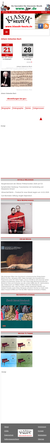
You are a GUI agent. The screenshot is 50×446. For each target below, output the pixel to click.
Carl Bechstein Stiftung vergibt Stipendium (16, 196)
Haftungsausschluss (11, 439)
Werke (28, 108)
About (6, 427)
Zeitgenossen (38, 108)
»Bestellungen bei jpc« (16, 99)
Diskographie (18, 108)
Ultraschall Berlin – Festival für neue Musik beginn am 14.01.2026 (25, 192)
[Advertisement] (23, 151)
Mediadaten (42, 435)
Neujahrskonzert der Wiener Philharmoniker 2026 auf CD (22, 184)
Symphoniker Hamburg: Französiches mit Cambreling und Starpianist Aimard (22, 188)
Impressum (42, 427)
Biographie (6, 108)
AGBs (6, 431)
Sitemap (44, 12)
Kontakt (41, 431)
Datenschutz (8, 435)
